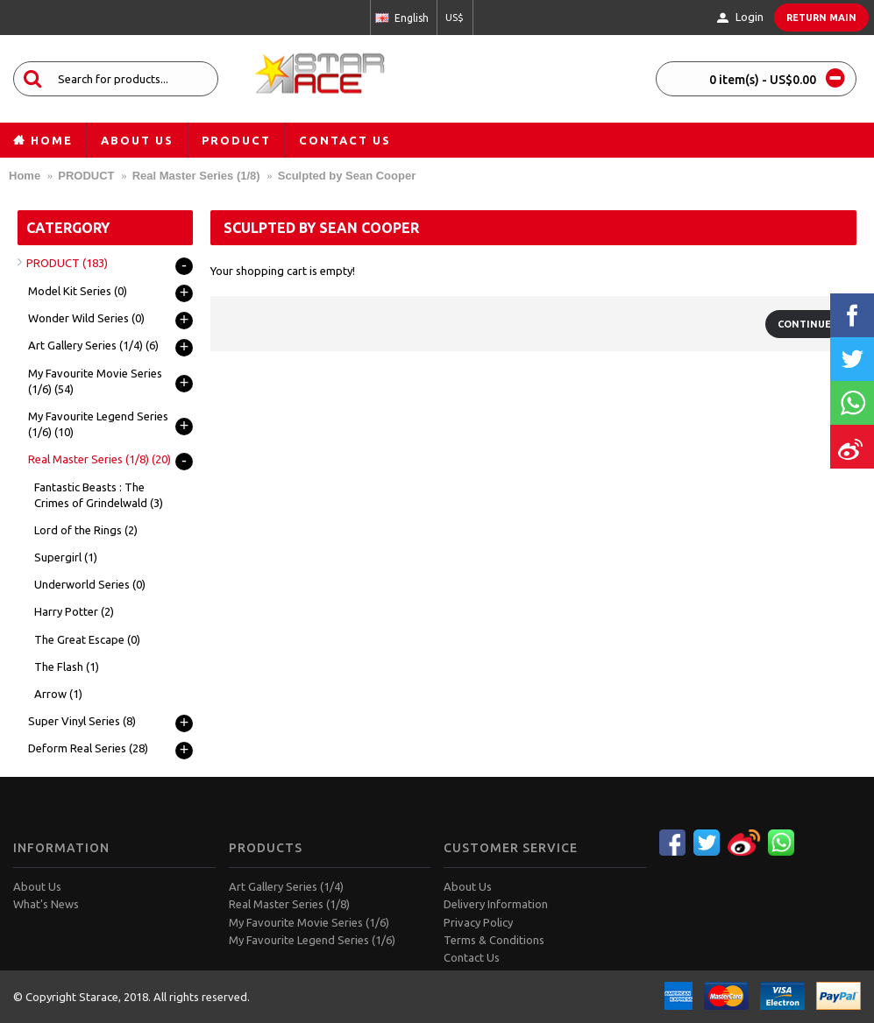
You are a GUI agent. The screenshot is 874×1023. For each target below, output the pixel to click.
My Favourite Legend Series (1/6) (312, 940)
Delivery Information (496, 904)
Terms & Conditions (494, 940)
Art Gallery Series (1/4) (286, 886)
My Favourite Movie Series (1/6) (309, 922)
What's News (46, 904)
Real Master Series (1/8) (289, 904)
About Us (37, 886)
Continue (804, 324)
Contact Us (472, 957)
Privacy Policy (478, 922)
